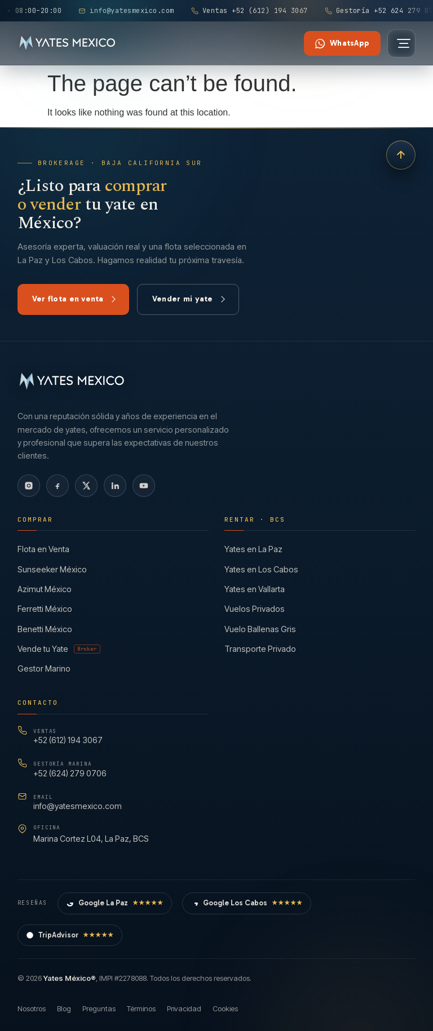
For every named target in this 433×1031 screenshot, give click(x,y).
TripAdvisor (70, 935)
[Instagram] (28, 485)
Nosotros (31, 1008)
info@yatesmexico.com (77, 802)
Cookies (225, 1008)
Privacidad (184, 1008)
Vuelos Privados (254, 609)
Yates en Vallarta (254, 589)
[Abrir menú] (401, 43)
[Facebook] (57, 485)
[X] (86, 485)
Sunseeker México (52, 569)
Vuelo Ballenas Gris (260, 629)
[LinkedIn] (115, 485)
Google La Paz (115, 903)
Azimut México (44, 589)
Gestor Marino (43, 668)
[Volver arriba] (401, 155)
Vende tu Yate (58, 649)
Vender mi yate (188, 299)
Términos (141, 1008)
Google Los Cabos (247, 903)
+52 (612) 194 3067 (68, 736)
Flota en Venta (43, 549)
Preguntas (99, 1008)
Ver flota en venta (74, 299)
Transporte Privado (260, 649)
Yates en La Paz (253, 549)
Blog (64, 1008)
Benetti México (44, 629)
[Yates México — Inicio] (67, 43)
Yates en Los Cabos (261, 569)
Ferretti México (44, 609)
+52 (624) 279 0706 (70, 768)
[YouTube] (143, 485)
